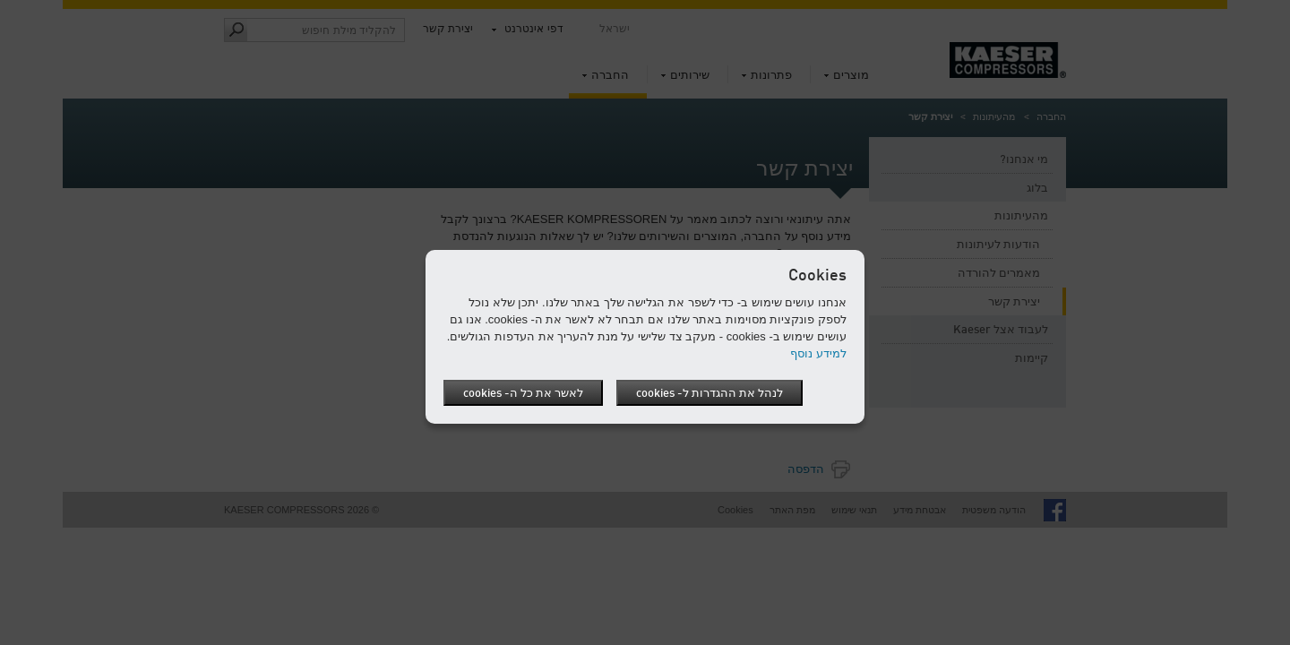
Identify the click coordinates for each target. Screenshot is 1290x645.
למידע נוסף (818, 353)
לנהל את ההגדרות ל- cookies (709, 394)
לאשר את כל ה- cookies (523, 394)
